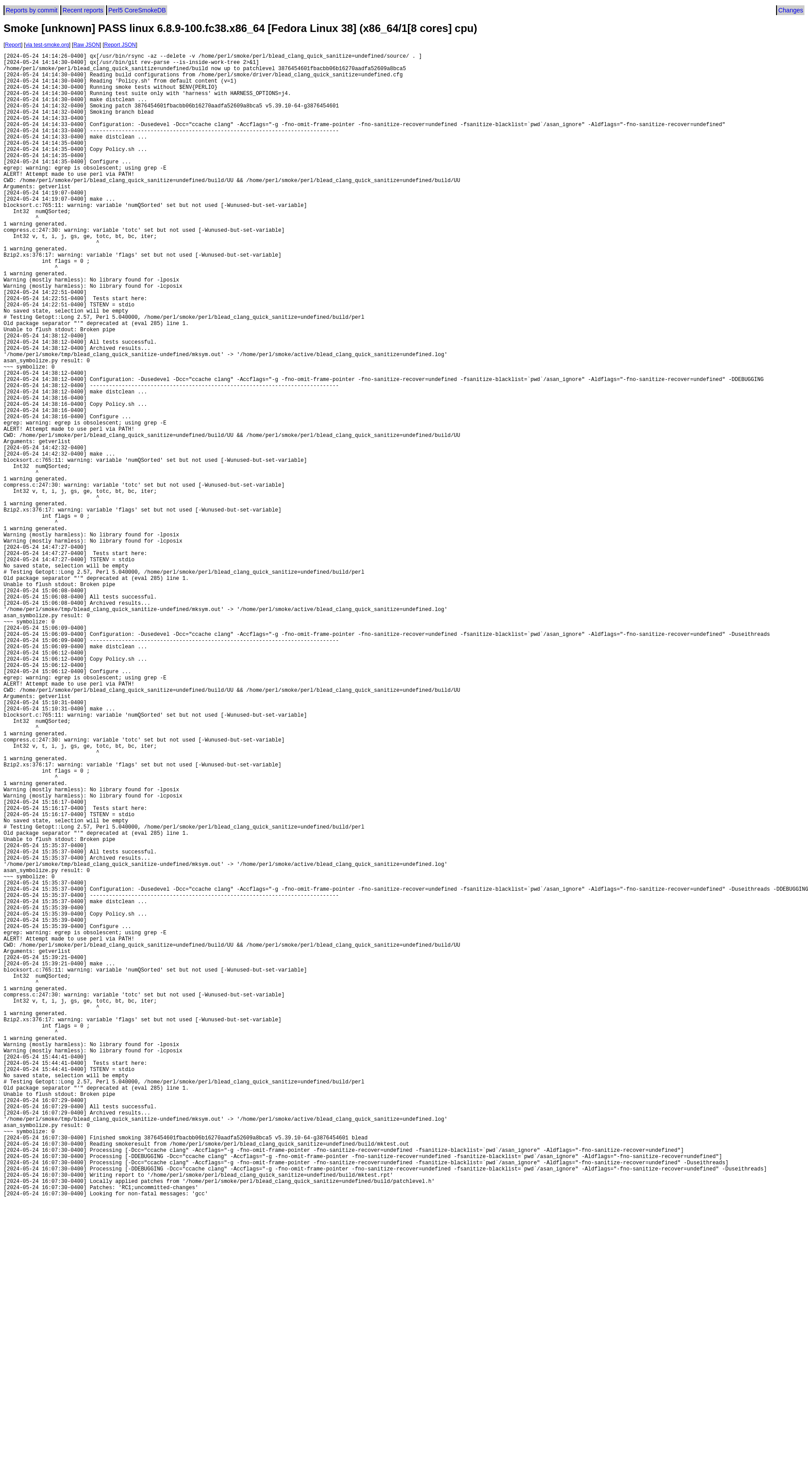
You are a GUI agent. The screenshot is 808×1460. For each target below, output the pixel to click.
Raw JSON (86, 45)
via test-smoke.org (47, 45)
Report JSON (120, 45)
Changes (790, 10)
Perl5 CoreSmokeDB (137, 10)
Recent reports (83, 10)
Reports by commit (32, 10)
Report (13, 45)
